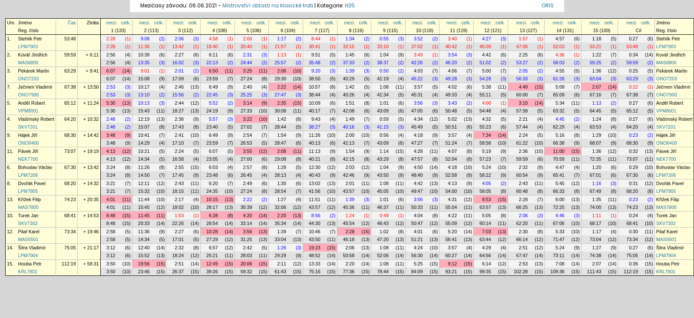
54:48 (485, 110)
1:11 (596, 215)
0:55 (384, 38)
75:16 (315, 271)
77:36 (349, 271)
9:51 (316, 54)
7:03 (486, 231)
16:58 (178, 159)
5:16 (560, 135)
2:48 (111, 119)
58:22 (485, 175)
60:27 (451, 255)
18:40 (212, 46)
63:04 (595, 78)
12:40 (144, 247)
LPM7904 (28, 255)
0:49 (384, 215)
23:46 (144, 271)
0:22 (633, 86)
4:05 (486, 183)
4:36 (560, 54)
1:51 (349, 103)
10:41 (144, 135)
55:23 (485, 126)
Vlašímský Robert (36, 119)
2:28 (111, 38)
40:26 (349, 94)
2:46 (179, 86)
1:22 (596, 54)
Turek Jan (28, 215)
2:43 (179, 183)
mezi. (111, 22)
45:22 (417, 78)
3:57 (418, 86)
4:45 (560, 119)
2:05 (523, 70)
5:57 (213, 119)
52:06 (383, 255)
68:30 (70, 135)
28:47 (280, 143)
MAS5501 (28, 239)
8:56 (316, 215)
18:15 (178, 191)
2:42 (247, 247)
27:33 (246, 110)
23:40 (212, 126)
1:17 (281, 38)
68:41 (70, 215)
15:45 (144, 207)
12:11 (144, 183)
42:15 (349, 159)
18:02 (178, 207)
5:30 (111, 103)
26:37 (178, 271)
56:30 (417, 255)
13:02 (315, 183)
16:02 (178, 62)
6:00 (560, 199)
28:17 (212, 207)
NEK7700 (28, 159)
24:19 (212, 110)
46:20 (451, 62)
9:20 (316, 70)
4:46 (560, 215)
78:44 (383, 271)
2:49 (247, 183)
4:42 (486, 54)
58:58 (485, 143)
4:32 (486, 119)
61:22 (522, 143)
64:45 (595, 110)
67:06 (559, 223)
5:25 (418, 263)
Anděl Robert (31, 103)
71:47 (559, 239)
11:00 (559, 151)
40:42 (451, 46)
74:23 (70, 199)
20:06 (246, 263)
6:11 (213, 54)
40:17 (315, 110)
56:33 (522, 78)
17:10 (178, 143)
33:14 (246, 223)
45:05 (383, 191)
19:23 (315, 247)
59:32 (246, 271)
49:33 (451, 94)
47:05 (417, 110)
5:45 (560, 183)
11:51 (315, 199)
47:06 (522, 46)
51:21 (417, 239)
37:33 (349, 62)
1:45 (349, 54)
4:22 (452, 215)
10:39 (144, 54)
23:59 (212, 78)
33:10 (383, 46)
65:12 (70, 103)
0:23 (633, 135)
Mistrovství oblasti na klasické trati (267, 5)
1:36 (596, 70)
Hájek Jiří (27, 135)
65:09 (559, 94)
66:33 (559, 191)
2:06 (179, 38)
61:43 (280, 271)
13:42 (178, 46)
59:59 (70, 54)
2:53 (111, 86)
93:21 (451, 271)
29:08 (280, 159)
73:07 (70, 151)
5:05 (486, 215)
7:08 (560, 263)
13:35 (144, 62)
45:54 (349, 223)
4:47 (560, 167)
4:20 (247, 215)
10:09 (315, 103)
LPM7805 (28, 191)
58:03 (559, 62)
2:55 (179, 167)
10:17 (144, 86)
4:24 (418, 247)
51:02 (485, 62)
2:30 (523, 231)
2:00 (247, 38)
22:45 (212, 94)
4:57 (560, 38)
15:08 (144, 78)
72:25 (559, 207)
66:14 (522, 239)
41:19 (383, 78)
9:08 (145, 38)
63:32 (559, 110)
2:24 (523, 135)
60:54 (522, 175)
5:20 (452, 231)
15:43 (144, 110)
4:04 (418, 215)
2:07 (596, 86)
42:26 (417, 62)
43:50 (383, 175)
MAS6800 (28, 62)
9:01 (145, 70)
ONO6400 (28, 143)
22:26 (178, 223)
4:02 (452, 86)
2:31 (247, 54)
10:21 (144, 151)
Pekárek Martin (34, 70)
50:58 (349, 255)
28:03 (246, 255)
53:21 (595, 46)
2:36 (179, 119)
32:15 (349, 46)
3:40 (452, 38)
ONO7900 (28, 94)
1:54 (281, 135)
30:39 (246, 207)
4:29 (486, 247)
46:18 (349, 239)
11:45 (144, 215)
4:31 (452, 199)
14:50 (144, 175)
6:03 (213, 167)
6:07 (111, 70)
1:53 (179, 215)
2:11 (281, 263)
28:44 (280, 126)
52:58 (451, 175)
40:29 (349, 78)
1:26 (281, 247)
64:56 (485, 255)
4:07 (452, 151)
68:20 (70, 183)
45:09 (485, 46)
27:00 (246, 159)
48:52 (315, 255)
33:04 (280, 239)
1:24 (596, 119)
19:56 (144, 263)
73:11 (559, 255)
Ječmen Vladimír (35, 86)
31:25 (246, 239)
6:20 (213, 183)
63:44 (485, 239)
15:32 (144, 191)
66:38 (559, 143)
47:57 (417, 159)
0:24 (633, 215)
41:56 (315, 191)
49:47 (417, 191)
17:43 (178, 126)
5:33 (560, 231)
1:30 (281, 183)
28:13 (280, 175)
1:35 (596, 199)
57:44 (522, 126)
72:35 (595, 159)
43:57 (349, 191)
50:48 (451, 110)
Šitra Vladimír (32, 247)
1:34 (349, 38)
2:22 (281, 86)
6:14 (486, 263)
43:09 (383, 110)
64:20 (70, 119)
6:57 (213, 247)
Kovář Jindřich (33, 54)
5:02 (452, 119)
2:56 (111, 54)
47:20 (383, 239)
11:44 (144, 199)
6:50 (213, 70)
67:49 (595, 191)
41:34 (383, 94)
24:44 (246, 62)
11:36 (144, 46)
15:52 (144, 255)
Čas (72, 22)
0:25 (633, 70)
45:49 (417, 126)
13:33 (315, 263)
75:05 (70, 247)
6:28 (213, 215)
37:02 (417, 46)
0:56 (384, 135)
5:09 (560, 86)
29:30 (280, 78)
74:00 (595, 207)
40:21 (315, 159)
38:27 (315, 126)
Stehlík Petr (30, 38)
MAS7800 (28, 207)
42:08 (349, 110)
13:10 (144, 94)
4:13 (111, 151)
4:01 (111, 199)
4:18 (418, 135)
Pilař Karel (29, 231)
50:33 (417, 207)
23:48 (212, 175)
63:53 (595, 126)
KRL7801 (27, 271)
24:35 (212, 191)
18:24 (178, 255)
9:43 (316, 119)
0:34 (633, 54)
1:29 (596, 135)
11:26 (315, 135)
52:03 (559, 46)
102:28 (521, 271)
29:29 (280, 255)
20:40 (246, 46)
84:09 (417, 271)
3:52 (418, 38)
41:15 (383, 126)
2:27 (179, 54)
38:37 (383, 62)
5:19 (486, 151)
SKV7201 (28, 126)
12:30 (315, 167)
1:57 (523, 38)
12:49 (212, 263)
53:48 (70, 38)
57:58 (522, 110)
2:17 (179, 199)
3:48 (111, 135)
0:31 (633, 183)
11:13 (315, 151)
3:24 (111, 167)
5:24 (486, 167)
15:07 (144, 126)
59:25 (595, 62)
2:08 (281, 151)
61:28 (559, 78)
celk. (126, 22)
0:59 (384, 119)
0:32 (633, 151)
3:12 (111, 247)
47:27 (417, 143)
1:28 (281, 167)
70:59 (559, 159)
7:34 (486, 135)
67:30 (70, 167)
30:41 (315, 46)
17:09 (178, 78)
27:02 (246, 126)
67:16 (595, 94)
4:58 (213, 38)
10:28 (212, 231)
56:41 (451, 239)
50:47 (417, 223)
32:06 (280, 207)
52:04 (451, 159)
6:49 (213, 86)
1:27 (281, 199)
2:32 (523, 167)
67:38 (70, 86)
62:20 (522, 223)
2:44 (179, 103)
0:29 (633, 167)
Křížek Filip (29, 199)
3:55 (247, 151)
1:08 (384, 86)
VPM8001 (28, 110)
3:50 (111, 263)
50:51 (451, 126)
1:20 (596, 167)
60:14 (485, 223)
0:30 (633, 231)
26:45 (246, 175)
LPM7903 (28, 46)
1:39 (349, 70)
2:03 (349, 167)
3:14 (247, 103)
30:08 (280, 110)
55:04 (451, 207)
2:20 (281, 215)
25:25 (246, 94)
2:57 (247, 167)
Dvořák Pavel (32, 183)
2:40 (247, 86)
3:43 (452, 103)
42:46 (349, 175)
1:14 (384, 151)
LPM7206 (28, 175)
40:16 (349, 126)
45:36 (349, 207)
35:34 (280, 223)
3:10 (523, 103)
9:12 (452, 263)
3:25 (247, 70)
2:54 (247, 135)
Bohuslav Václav (35, 167)
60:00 (522, 94)
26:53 (246, 143)
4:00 (486, 103)
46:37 (383, 207)
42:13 (349, 143)
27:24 (246, 78)
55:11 (485, 94)
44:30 (315, 223)
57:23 (485, 159)
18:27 (178, 110)
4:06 (452, 70)
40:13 (315, 143)
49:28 (451, 78)
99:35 (485, 271)
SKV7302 (28, 223)
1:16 (596, 183)
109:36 (557, 271)
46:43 (383, 223)
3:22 (247, 119)
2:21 (523, 119)
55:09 (451, 223)
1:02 (384, 231)
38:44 (315, 94)
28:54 (280, 191)
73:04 (595, 239)
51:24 (451, 143)
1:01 (384, 103)
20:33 (144, 223)
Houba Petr (30, 263)
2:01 (179, 70)
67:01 (595, 175)
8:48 (111, 215)
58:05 (485, 191)
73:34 (70, 231)
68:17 (595, 223)
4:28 (418, 151)
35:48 (315, 62)
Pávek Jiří (28, 151)
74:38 (595, 255)
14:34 (144, 159)
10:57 (315, 86)
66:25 (522, 207)
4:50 (418, 167)
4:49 (523, 86)
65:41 (559, 175)
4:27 (486, 38)
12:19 (144, 119)
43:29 (383, 159)
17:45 (178, 175)
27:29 (212, 239)
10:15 (212, 199)
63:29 (70, 70)
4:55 (560, 70)
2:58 (111, 231)
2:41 (179, 135)
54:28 (485, 78)
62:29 (559, 126)
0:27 (633, 38)
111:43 (594, 271)
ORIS (548, 5)
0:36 (633, 263)
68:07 (595, 143)
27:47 (280, 94)
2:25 (523, 54)
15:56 (178, 94)
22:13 (212, 62)
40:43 (315, 175)
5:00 (486, 70)
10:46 (315, 231)
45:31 (417, 94)
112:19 (69, 263)
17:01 (178, 239)
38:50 (315, 78)
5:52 (213, 103)
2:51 (523, 247)
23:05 (212, 159)
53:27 (522, 62)
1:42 (349, 86)
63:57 (485, 207)
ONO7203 (28, 78)
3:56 (418, 103)
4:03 (418, 70)
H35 (350, 5)
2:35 (281, 103)
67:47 (522, 255)
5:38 (486, 86)
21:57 (280, 46)
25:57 (280, 62)
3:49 (418, 54)
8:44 (316, 38)
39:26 (212, 271)
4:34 (418, 119)
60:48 (522, 191)
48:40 (417, 175)
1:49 (349, 119)
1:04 (384, 54)
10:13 (144, 103)
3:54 (452, 54)
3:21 (111, 183)
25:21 (212, 255)
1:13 (281, 54)
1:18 (596, 38)
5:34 (560, 103)
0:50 (384, 70)
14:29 (144, 143)
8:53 (486, 199)
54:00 (451, 191)
